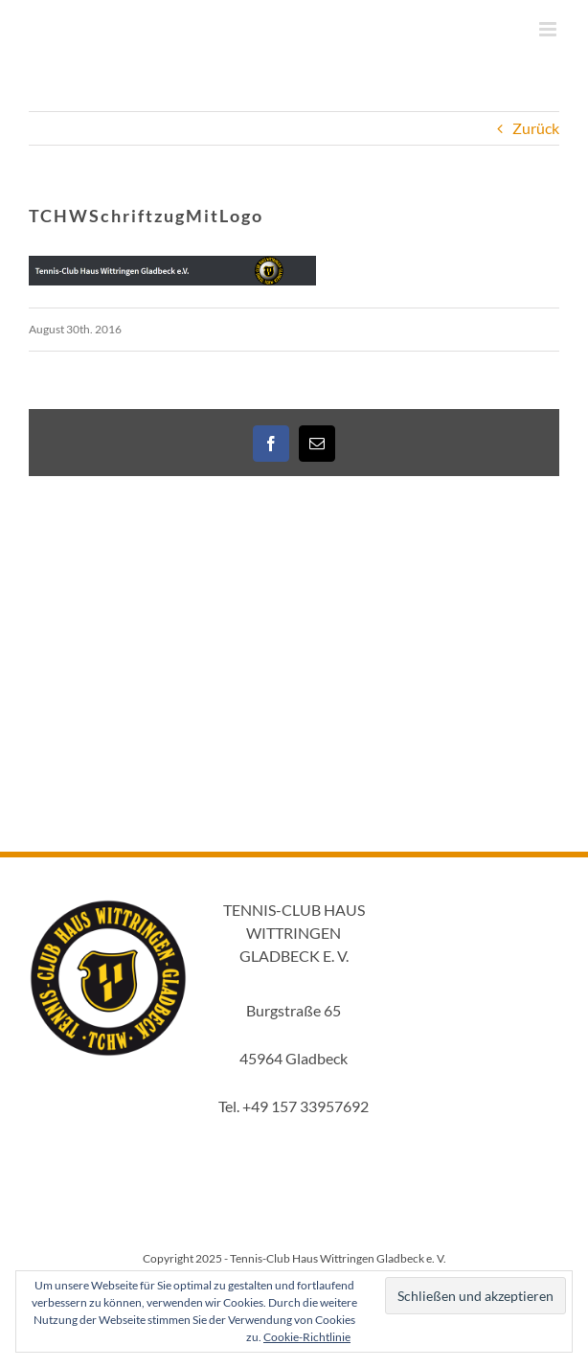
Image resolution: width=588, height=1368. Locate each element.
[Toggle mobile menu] (549, 29)
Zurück (535, 128)
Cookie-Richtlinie (307, 1337)
